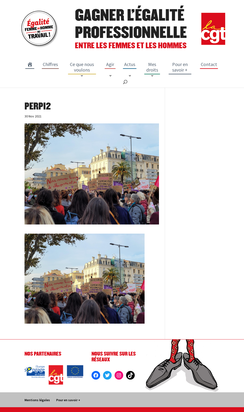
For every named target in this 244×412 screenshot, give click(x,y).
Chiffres (50, 64)
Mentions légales (37, 400)
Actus (129, 64)
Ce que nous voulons (82, 67)
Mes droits (152, 67)
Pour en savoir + (180, 67)
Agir (110, 64)
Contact (209, 64)
